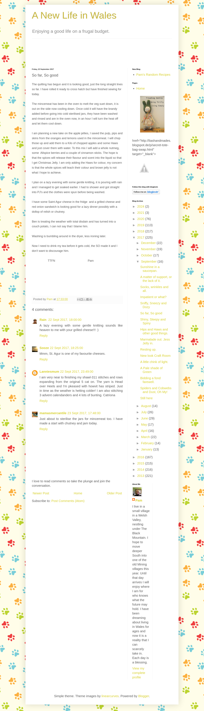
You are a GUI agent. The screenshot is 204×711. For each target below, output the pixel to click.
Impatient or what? (153, 297)
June (145, 418)
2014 (141, 469)
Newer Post (41, 493)
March (146, 437)
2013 (141, 475)
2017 (141, 237)
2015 (141, 463)
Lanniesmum (49, 371)
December (149, 243)
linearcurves (110, 696)
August (146, 406)
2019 (141, 225)
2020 (141, 219)
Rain (43, 319)
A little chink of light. (154, 362)
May (144, 424)
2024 (141, 206)
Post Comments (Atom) (67, 501)
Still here (146, 398)
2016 (141, 457)
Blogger (143, 696)
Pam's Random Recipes (153, 74)
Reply (44, 335)
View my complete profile (138, 673)
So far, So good (151, 313)
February (148, 443)
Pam (138, 500)
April (144, 430)
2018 (141, 231)
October (147, 255)
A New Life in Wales (74, 15)
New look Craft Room (155, 355)
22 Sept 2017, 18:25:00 (66, 348)
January (147, 449)
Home (78, 493)
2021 (141, 212)
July (144, 412)
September (149, 261)
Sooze (44, 348)
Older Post (114, 493)
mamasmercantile (53, 413)
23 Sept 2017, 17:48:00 (84, 413)
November (149, 249)
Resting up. (148, 349)
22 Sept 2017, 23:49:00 (76, 371)
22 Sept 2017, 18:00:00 (64, 319)
